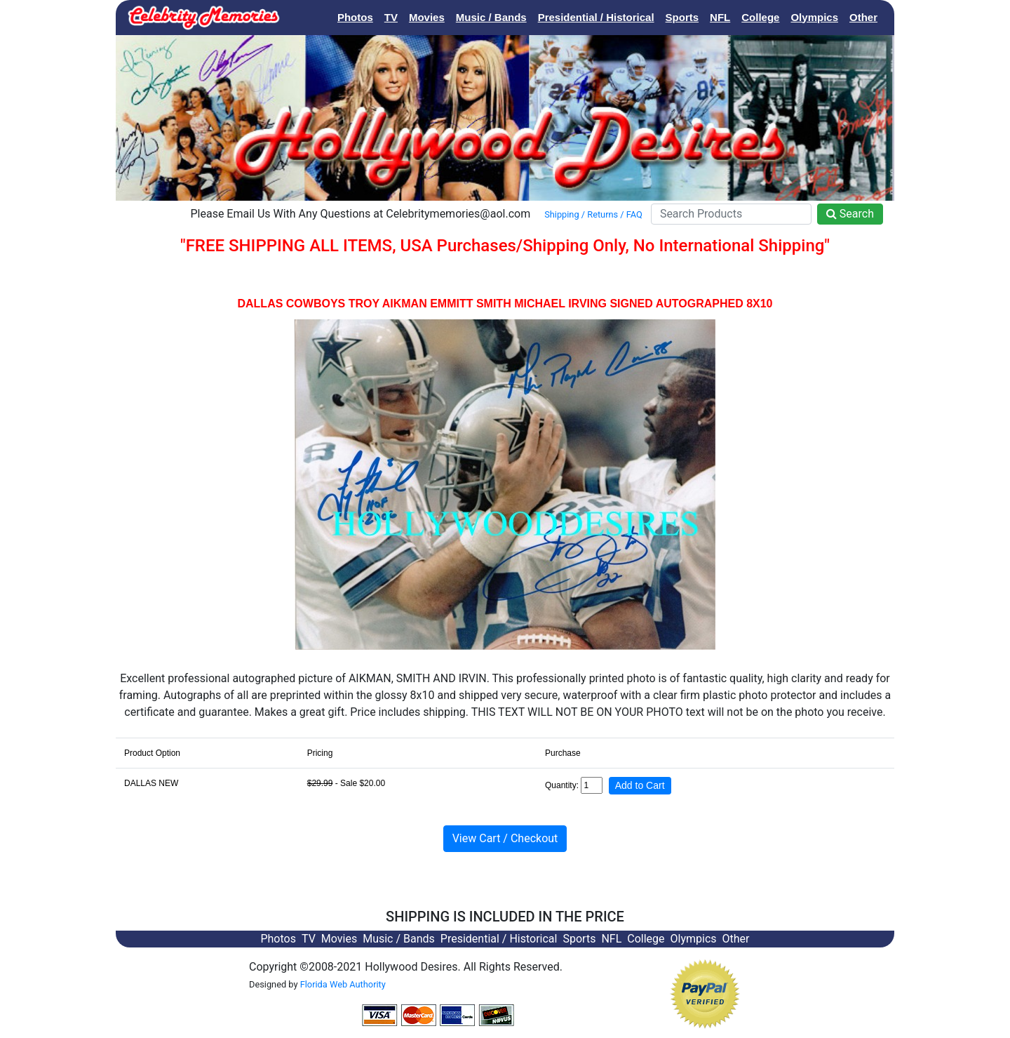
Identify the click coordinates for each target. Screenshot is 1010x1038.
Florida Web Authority (343, 984)
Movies (427, 17)
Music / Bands (491, 17)
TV (391, 17)
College (760, 17)
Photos (355, 17)
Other (863, 17)
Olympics (814, 17)
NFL (720, 17)
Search (850, 213)
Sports (682, 17)
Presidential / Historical (596, 17)
